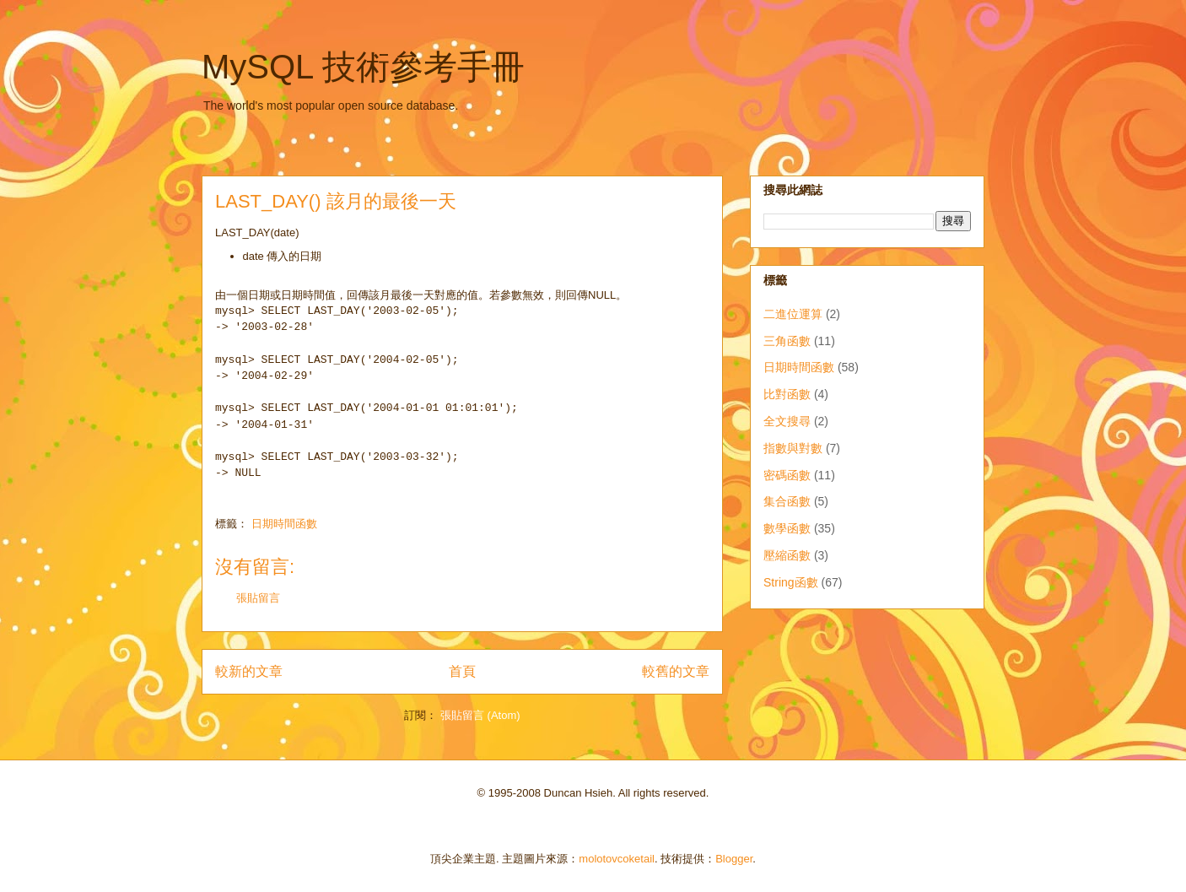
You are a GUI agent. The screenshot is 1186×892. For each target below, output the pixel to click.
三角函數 (787, 341)
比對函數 (787, 394)
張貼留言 (258, 598)
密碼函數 (787, 475)
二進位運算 (792, 314)
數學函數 (787, 528)
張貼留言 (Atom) (480, 715)
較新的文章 (249, 671)
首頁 (462, 671)
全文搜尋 (787, 421)
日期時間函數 (284, 523)
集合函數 (787, 501)
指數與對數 (792, 448)
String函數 (790, 582)
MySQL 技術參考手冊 (363, 66)
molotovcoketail (617, 858)
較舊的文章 (675, 671)
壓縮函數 (787, 555)
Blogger (733, 858)
